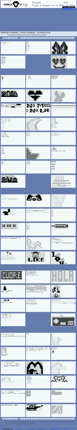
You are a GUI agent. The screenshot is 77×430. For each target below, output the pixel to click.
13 (41, 38)
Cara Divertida (63, 54)
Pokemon (63, 389)
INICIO (5, 38)
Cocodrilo (63, 298)
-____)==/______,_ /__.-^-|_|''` (5, 43)
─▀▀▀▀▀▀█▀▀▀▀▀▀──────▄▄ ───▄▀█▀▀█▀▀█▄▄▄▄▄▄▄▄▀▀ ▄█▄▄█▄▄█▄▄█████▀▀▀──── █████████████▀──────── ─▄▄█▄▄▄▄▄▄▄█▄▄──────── (34, 407)
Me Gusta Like (38, 250)
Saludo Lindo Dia (63, 346)
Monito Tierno (63, 145)
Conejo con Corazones (38, 236)
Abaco (63, 403)
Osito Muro (63, 375)
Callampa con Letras (38, 375)
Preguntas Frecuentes (54, 429)
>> (73, 38)
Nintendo (63, 312)
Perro (63, 332)
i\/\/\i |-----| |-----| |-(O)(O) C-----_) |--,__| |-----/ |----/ (28, 46)
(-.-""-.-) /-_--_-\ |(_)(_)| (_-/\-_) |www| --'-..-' (28, 227)
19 (60, 38)
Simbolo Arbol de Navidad (63, 208)
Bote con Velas (13, 250)
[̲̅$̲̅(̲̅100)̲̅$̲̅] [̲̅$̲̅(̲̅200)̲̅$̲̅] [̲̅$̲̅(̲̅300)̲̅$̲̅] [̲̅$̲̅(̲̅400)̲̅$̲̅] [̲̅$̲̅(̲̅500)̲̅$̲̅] (28, 393)
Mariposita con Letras (63, 88)
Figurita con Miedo (13, 74)
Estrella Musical (38, 145)
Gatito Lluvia (13, 346)
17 (54, 38)
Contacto (65, 429)
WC (13, 208)
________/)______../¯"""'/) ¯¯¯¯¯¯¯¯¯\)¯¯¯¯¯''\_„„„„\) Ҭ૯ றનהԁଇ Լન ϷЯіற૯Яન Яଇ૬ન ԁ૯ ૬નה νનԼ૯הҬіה (13, 335)
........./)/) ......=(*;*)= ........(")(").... (29, 77)
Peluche (38, 131)
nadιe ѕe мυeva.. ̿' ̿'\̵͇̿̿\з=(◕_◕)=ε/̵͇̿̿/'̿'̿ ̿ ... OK (10, 238)
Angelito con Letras (63, 131)
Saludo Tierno (13, 131)
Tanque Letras (38, 298)
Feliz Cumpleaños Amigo (38, 284)
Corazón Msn (13, 193)
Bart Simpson (38, 40)
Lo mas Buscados (30, 429)
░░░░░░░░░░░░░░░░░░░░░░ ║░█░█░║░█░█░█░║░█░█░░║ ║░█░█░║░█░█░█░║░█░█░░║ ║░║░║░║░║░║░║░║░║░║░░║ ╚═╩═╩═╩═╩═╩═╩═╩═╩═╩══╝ (9, 226)
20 (63, 38)
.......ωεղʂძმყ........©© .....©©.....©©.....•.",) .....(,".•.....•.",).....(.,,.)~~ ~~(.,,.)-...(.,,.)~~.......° (6, 316)
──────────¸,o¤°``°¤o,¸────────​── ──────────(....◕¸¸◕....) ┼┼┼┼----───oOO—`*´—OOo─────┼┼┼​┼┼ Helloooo (14, 392)
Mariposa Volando (38, 332)
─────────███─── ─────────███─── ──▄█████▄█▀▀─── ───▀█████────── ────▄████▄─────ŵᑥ (7, 212)
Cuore (13, 269)
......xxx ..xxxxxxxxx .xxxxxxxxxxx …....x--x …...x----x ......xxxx (29, 379)
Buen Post (13, 360)
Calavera (38, 222)
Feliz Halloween (13, 403)
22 (70, 38)
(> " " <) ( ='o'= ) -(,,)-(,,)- (28, 134)
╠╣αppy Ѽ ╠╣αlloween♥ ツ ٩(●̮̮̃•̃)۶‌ (9, 405)
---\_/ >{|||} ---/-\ (2, 163)
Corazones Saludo (38, 208)
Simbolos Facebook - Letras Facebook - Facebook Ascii (25, 32)
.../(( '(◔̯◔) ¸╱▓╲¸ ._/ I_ (2, 77)
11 (35, 38)
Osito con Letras (38, 160)
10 (32, 38)
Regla (63, 102)
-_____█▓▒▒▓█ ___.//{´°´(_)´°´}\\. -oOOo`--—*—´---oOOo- (7, 301)
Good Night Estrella (38, 117)
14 (44, 38)
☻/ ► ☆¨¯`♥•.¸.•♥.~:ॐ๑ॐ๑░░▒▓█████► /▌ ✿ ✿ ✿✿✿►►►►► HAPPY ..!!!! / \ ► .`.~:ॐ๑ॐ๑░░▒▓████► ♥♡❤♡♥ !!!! (11, 106)
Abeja (13, 160)
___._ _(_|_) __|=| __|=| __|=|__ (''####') (3, 150)
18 (57, 38)
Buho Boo (13, 54)
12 (38, 38)
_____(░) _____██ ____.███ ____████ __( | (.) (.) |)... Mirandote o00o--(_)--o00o (7, 288)
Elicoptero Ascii (38, 403)
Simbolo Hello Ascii (13, 389)
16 (51, 38)
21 (66, 38)
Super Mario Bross (63, 284)
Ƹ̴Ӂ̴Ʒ (27, 333)
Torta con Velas (63, 360)
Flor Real (63, 40)
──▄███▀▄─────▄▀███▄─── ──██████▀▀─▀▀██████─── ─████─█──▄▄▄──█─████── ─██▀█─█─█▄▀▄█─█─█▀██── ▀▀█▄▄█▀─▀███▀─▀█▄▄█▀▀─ (34, 198)
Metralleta (13, 40)
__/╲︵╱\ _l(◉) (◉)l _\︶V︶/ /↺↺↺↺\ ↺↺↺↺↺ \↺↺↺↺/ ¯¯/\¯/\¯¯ (3, 60)
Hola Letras (63, 269)
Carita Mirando (13, 298)
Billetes (38, 389)
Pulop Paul (38, 269)
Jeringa (63, 222)
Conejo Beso (38, 74)
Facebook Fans (41, 429)
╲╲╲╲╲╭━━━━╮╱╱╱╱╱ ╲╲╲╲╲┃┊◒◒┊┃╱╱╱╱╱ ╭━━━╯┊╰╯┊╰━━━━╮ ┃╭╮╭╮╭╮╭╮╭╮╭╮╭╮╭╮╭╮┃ (32, 273)
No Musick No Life (38, 102)
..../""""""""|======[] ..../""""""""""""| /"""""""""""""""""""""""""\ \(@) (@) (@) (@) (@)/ (31, 301)
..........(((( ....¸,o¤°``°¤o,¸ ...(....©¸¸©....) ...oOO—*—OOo (5, 134)
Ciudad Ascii (13, 174)
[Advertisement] (38, 20)
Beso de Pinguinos (38, 193)
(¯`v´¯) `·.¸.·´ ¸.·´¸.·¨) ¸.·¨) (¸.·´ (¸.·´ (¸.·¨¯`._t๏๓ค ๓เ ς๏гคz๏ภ (9, 197)
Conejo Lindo (63, 117)
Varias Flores (63, 74)
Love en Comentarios (63, 250)
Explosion (38, 346)
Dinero (63, 160)
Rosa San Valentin (13, 332)
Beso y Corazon (38, 360)
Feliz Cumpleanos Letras (63, 174)
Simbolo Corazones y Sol (13, 117)
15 (47, 38)
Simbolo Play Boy (63, 193)
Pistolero (13, 236)
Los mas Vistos (18, 429)
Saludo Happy (13, 102)
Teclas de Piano (13, 222)
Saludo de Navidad (63, 236)
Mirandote (13, 284)
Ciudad (13, 88)
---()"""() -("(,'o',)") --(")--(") (28, 163)
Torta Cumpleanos (13, 375)
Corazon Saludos (38, 88)
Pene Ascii (13, 145)
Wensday (13, 312)
